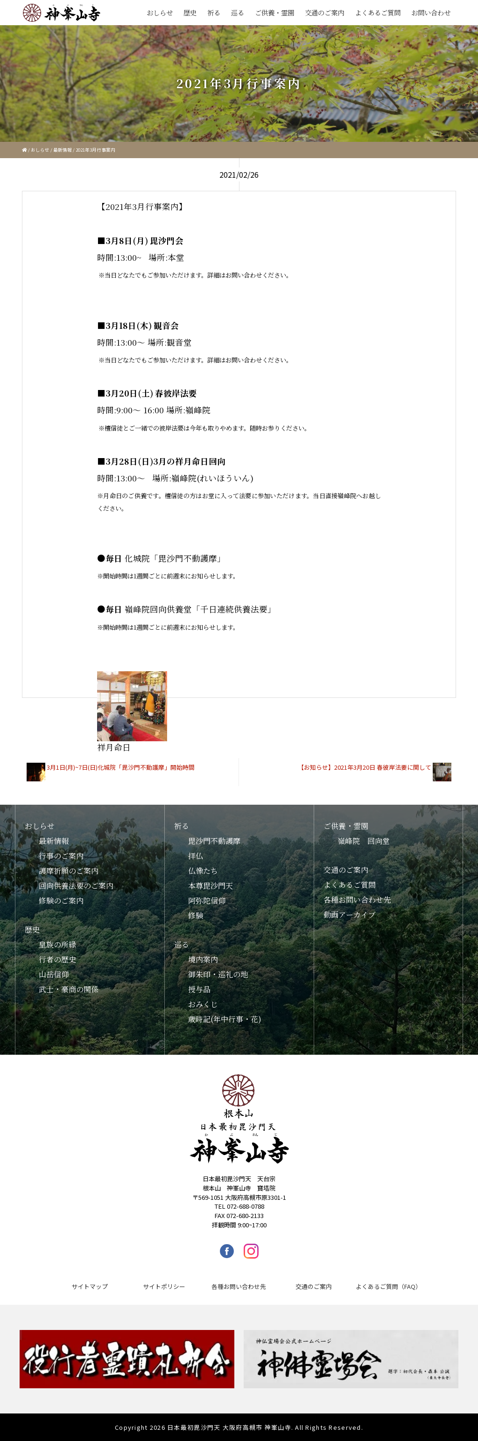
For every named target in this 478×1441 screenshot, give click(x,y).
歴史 (190, 12)
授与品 (199, 989)
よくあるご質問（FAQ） (389, 1286)
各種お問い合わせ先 (357, 899)
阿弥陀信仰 (206, 900)
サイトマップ (89, 1286)
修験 (195, 915)
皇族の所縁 (57, 944)
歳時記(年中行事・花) (224, 1019)
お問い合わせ (430, 12)
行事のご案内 (61, 855)
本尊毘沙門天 (210, 885)
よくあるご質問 (378, 12)
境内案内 (203, 959)
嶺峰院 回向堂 (363, 840)
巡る (237, 12)
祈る (213, 12)
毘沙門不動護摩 (214, 840)
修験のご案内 (61, 900)
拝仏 (195, 855)
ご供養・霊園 (274, 12)
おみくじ (203, 1004)
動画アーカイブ (349, 914)
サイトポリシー (164, 1286)
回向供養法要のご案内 (76, 885)
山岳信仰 (54, 974)
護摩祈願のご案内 (68, 870)
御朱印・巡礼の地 (218, 974)
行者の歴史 (57, 959)
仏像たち (203, 870)
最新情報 (62, 149)
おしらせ (160, 12)
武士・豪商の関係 (68, 989)
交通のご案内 (324, 12)
